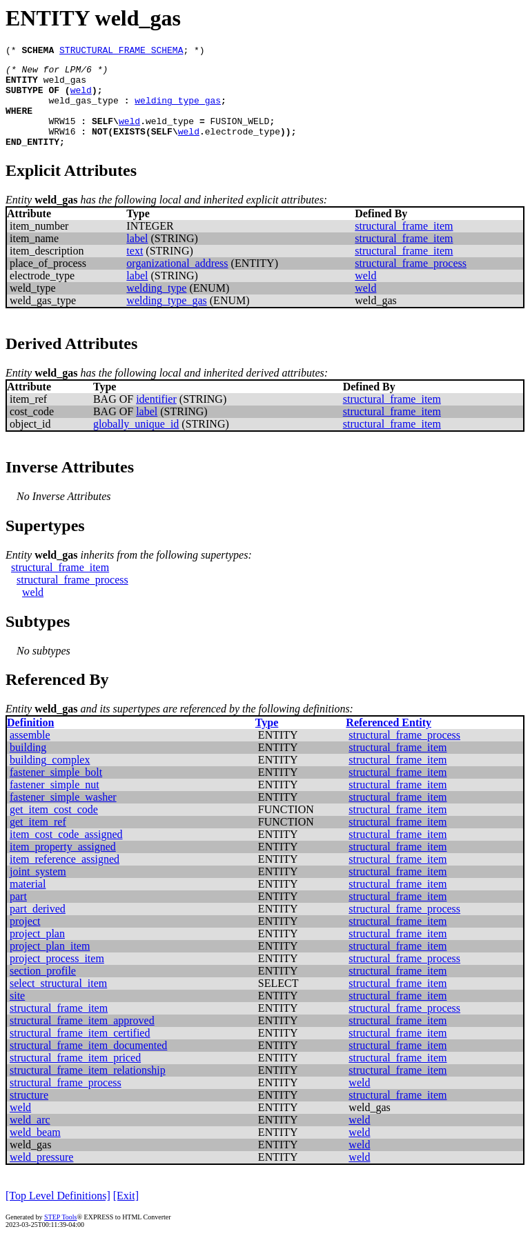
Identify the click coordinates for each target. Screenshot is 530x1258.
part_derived (38, 927)
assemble (30, 753)
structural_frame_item (404, 244)
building (28, 766)
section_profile (43, 989)
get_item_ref (38, 840)
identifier (156, 417)
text (134, 269)
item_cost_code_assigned (66, 853)
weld (81, 98)
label (137, 257)
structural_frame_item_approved (82, 1039)
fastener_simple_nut (54, 803)
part (18, 915)
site (17, 1014)
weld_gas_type (83, 110)
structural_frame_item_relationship (88, 1089)
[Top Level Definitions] (58, 1214)
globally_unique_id (136, 442)
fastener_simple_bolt (56, 791)
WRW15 (61, 135)
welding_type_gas (178, 110)
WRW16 (61, 147)
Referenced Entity (388, 741)
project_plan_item (50, 964)
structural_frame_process (411, 282)
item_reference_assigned (64, 877)
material (28, 902)
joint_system (38, 890)
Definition (30, 741)
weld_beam (35, 1151)
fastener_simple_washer (63, 815)
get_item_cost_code (54, 828)
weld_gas (64, 85)
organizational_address (177, 282)
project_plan (37, 952)
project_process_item (57, 977)
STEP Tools (60, 1235)
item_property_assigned (63, 865)
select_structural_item (58, 1002)
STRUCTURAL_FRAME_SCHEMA (121, 52)
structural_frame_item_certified (80, 1051)
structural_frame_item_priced (75, 1076)
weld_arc (30, 1138)
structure (29, 1113)
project (25, 940)
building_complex (50, 778)
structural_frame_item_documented (88, 1064)
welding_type (156, 306)
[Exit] (126, 1214)
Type (266, 741)
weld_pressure (41, 1175)
